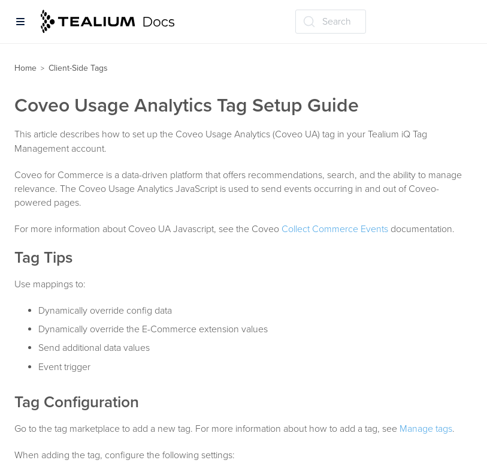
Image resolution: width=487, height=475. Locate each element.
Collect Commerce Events (335, 229)
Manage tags (426, 429)
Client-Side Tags (78, 68)
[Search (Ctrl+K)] (330, 22)
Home (25, 68)
